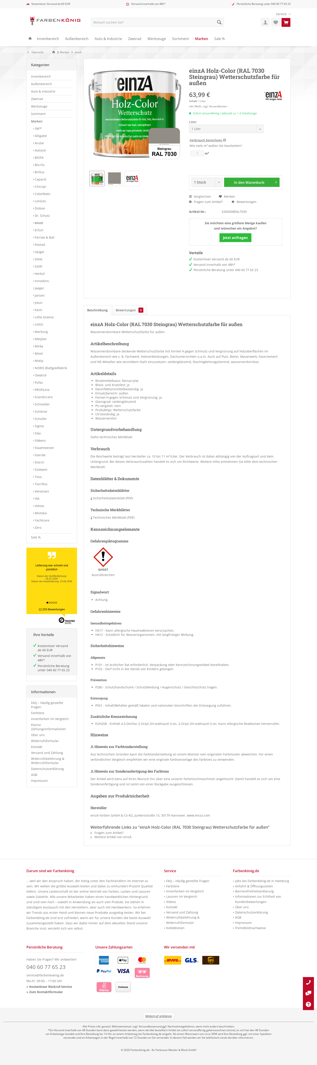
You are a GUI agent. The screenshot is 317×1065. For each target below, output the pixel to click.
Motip (38, 361)
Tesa (38, 477)
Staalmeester (44, 448)
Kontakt (36, 747)
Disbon (39, 208)
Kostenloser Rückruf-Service (50, 987)
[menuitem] (282, 14)
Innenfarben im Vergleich (50, 719)
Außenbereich (41, 84)
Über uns (38, 735)
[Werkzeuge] (156, 39)
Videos (171, 902)
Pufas (38, 382)
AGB (34, 775)
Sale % (36, 537)
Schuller (40, 419)
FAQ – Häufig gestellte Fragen (47, 705)
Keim (38, 310)
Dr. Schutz (42, 215)
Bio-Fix (39, 165)
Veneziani (41, 491)
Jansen (39, 295)
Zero (37, 527)
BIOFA (39, 157)
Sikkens (40, 440)
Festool (39, 245)
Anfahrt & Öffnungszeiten (254, 886)
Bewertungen (243, 202)
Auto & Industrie (43, 91)
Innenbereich (41, 76)
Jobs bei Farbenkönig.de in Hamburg (262, 881)
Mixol (38, 353)
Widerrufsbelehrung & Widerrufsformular (47, 761)
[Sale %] (219, 39)
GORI (38, 266)
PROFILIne (42, 390)
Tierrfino (40, 484)
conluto (40, 201)
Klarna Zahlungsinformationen (48, 727)
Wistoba (40, 513)
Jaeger (39, 288)
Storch (39, 462)
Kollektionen (175, 928)
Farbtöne (37, 713)
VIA (36, 498)
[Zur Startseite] (54, 52)
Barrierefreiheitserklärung (254, 891)
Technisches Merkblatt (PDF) (112, 517)
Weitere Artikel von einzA (110, 837)
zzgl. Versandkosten (215, 106)
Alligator (40, 136)
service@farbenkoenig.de (45, 975)
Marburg (41, 332)
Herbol (39, 274)
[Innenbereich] (48, 39)
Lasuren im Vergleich (181, 896)
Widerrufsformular (45, 741)
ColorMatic (42, 194)
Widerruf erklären (158, 1016)
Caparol (40, 179)
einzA (38, 223)
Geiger (39, 252)
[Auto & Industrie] (108, 39)
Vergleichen (200, 196)
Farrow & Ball (44, 237)
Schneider (42, 404)
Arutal (39, 143)
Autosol (40, 150)
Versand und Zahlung (47, 753)
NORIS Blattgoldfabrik (50, 368)
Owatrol (40, 375)
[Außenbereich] (77, 39)
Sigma (39, 426)
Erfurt (38, 230)
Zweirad (37, 99)
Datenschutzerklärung (47, 769)
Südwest (40, 469)
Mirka (38, 346)
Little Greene (44, 317)
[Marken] (201, 39)
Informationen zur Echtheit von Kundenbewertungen (258, 899)
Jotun (38, 303)
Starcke (40, 455)
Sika (37, 433)
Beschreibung (97, 310)
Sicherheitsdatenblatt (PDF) (111, 498)
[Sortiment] (180, 39)
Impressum (39, 781)
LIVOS (38, 324)
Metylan (40, 339)
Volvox (39, 506)
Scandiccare (43, 397)
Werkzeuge (39, 106)
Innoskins (41, 281)
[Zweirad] (134, 39)
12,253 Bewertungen (52, 609)
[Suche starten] (219, 22)
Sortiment (38, 114)
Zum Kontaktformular (46, 992)
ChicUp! (40, 186)
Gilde (38, 259)
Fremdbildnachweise (250, 928)
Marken (36, 121)
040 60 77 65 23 (281, 4)
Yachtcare (41, 520)
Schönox (40, 411)
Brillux (39, 172)
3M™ (38, 128)
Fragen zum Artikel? (206, 202)
